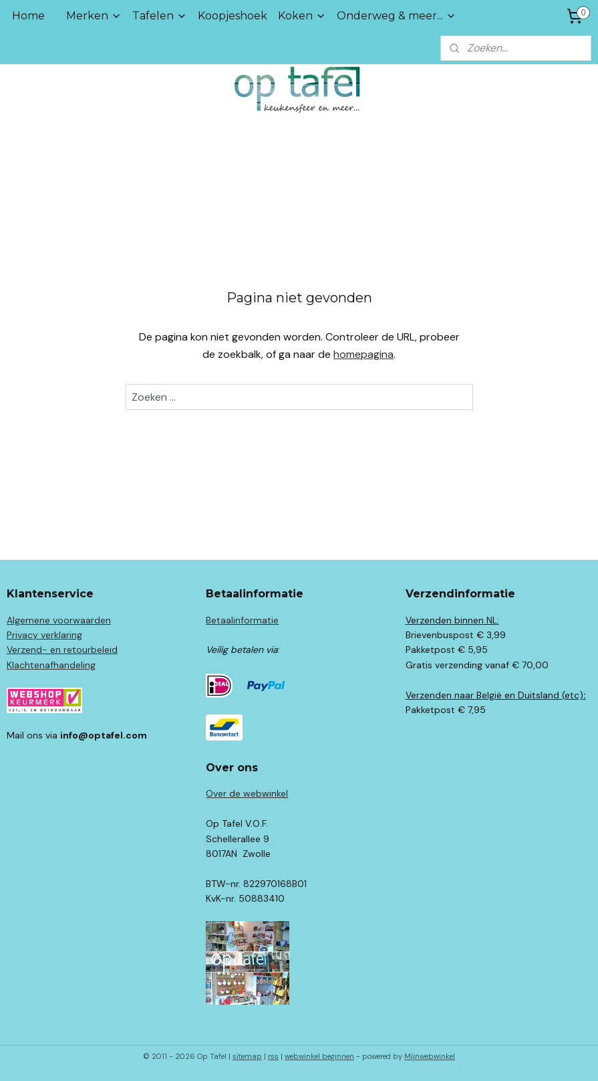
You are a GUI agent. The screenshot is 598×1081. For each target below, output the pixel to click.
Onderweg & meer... (396, 15)
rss (273, 1056)
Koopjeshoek (232, 15)
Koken (302, 15)
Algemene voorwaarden (59, 620)
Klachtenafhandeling (51, 665)
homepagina (363, 354)
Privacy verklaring (44, 635)
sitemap (247, 1056)
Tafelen (159, 15)
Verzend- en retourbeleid (62, 650)
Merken (94, 15)
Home (28, 15)
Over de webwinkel (247, 793)
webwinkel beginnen (319, 1056)
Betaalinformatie (242, 620)
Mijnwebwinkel (429, 1056)
